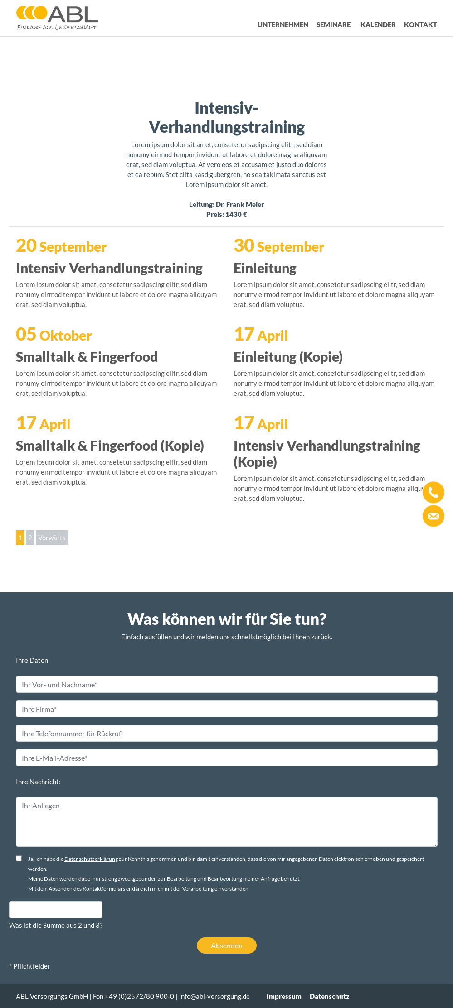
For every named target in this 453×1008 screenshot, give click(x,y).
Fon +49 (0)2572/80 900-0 (133, 996)
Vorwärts (52, 537)
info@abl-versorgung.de (214, 996)
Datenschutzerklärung (91, 858)
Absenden (227, 945)
